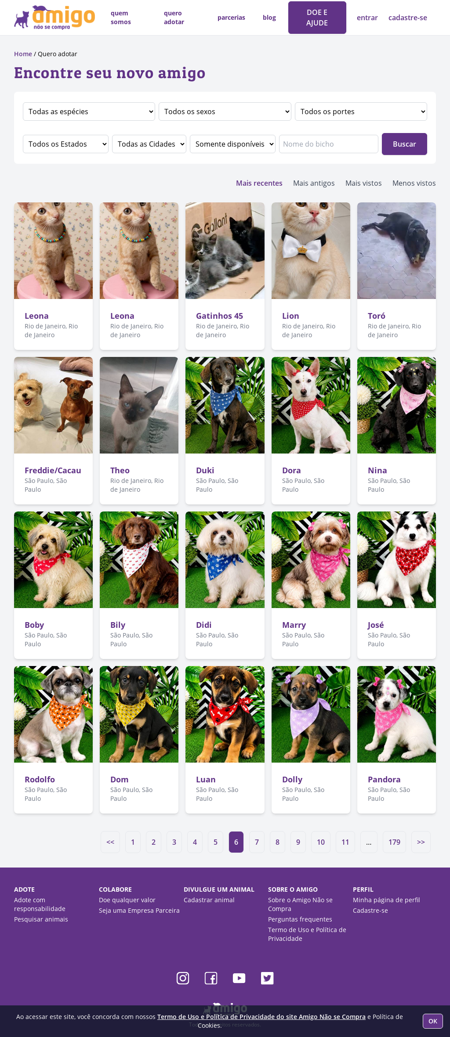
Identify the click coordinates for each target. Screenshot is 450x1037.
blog (269, 17)
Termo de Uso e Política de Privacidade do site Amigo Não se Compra (261, 1016)
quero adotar (174, 17)
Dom (119, 779)
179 (394, 842)
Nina (377, 470)
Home (23, 54)
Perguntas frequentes (300, 919)
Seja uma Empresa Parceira (139, 910)
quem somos (121, 17)
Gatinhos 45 (219, 315)
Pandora (384, 779)
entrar (368, 17)
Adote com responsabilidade (39, 904)
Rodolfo (40, 779)
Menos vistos (414, 183)
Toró (376, 315)
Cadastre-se (370, 910)
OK (432, 1021)
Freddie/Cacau (53, 470)
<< (110, 842)
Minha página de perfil (386, 900)
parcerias (231, 17)
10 (321, 842)
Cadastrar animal (209, 900)
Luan (206, 779)
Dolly (292, 779)
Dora (291, 470)
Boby (34, 624)
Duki (205, 470)
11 (345, 842)
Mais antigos (314, 183)
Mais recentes (259, 183)
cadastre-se (407, 17)
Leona (37, 315)
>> (421, 842)
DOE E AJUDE (317, 17)
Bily (117, 624)
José (376, 624)
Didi (204, 624)
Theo (120, 470)
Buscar (404, 144)
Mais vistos (363, 183)
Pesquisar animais (41, 919)
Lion (290, 315)
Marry (294, 624)
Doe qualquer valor (127, 900)
